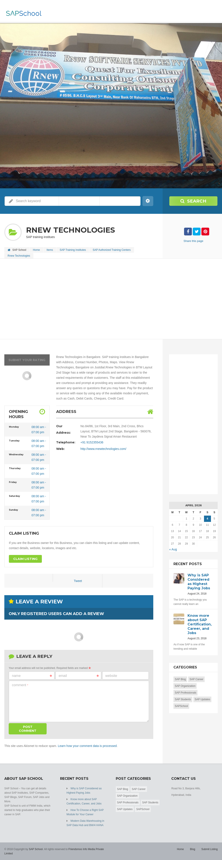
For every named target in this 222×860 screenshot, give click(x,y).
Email (79, 676)
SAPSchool (181, 706)
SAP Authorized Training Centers (112, 249)
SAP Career (196, 679)
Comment (20, 685)
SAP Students (183, 699)
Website (111, 676)
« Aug (173, 549)
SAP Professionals (185, 692)
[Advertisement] (111, 299)
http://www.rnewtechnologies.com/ (103, 449)
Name (32, 676)
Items (50, 249)
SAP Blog (180, 679)
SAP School (36, 849)
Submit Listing (209, 849)
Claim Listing (25, 559)
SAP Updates (202, 699)
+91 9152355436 (91, 442)
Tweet (78, 581)
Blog (192, 849)
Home (36, 249)
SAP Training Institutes (73, 249)
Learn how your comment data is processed (87, 746)
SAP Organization (185, 685)
